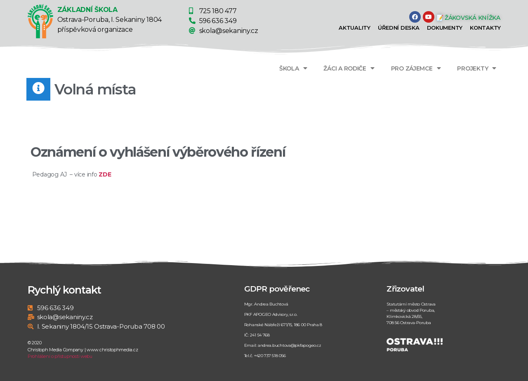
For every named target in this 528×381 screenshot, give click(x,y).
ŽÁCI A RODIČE (348, 68)
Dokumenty (445, 27)
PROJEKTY (476, 68)
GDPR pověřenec (277, 289)
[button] (470, 18)
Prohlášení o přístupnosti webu (60, 356)
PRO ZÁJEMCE (416, 68)
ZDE (105, 174)
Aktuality (354, 27)
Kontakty (485, 27)
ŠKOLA (293, 68)
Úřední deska (399, 27)
